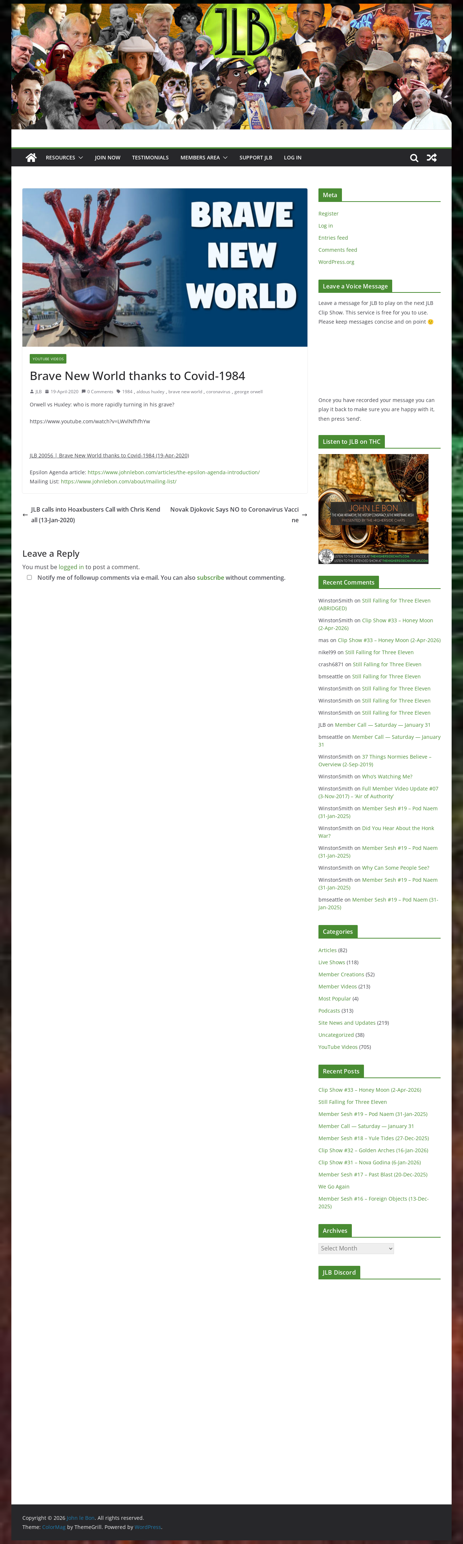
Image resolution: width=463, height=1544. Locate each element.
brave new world (185, 391)
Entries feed (333, 237)
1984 (127, 391)
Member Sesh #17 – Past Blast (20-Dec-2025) (372, 1174)
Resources (60, 157)
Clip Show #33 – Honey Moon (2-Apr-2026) (389, 640)
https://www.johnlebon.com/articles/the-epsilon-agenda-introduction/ (174, 472)
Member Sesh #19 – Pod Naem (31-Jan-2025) (372, 1113)
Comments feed (337, 249)
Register (328, 213)
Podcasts (329, 1010)
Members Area (200, 157)
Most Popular (334, 998)
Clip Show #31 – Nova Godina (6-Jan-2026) (369, 1162)
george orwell (248, 391)
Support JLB (256, 157)
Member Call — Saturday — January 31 (383, 724)
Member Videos (337, 986)
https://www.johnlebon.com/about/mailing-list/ (118, 481)
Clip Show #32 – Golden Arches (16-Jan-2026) (373, 1150)
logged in (71, 567)
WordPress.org (336, 261)
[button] (79, 157)
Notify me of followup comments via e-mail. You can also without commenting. (154, 578)
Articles (327, 950)
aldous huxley (150, 391)
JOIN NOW (107, 157)
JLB (39, 391)
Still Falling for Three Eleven (379, 652)
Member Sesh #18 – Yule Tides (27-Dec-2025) (373, 1138)
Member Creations (341, 974)
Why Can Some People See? (395, 867)
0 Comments (97, 391)
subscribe (210, 578)
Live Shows (331, 962)
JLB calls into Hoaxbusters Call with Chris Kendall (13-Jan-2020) (91, 514)
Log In (293, 157)
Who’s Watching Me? (387, 776)
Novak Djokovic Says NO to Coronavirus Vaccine (238, 514)
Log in (325, 225)
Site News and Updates (347, 1022)
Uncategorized (336, 1034)
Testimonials (150, 157)
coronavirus (218, 391)
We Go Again (334, 1186)
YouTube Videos (48, 358)
